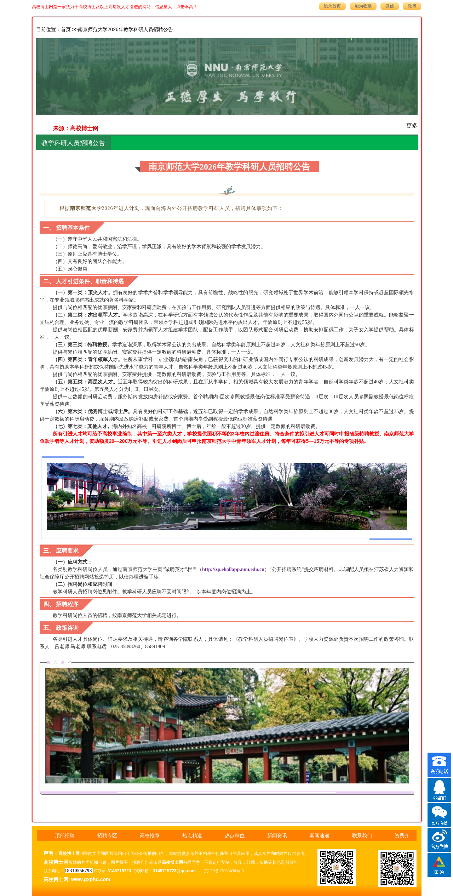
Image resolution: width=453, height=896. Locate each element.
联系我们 (362, 835)
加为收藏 (363, 6)
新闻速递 (319, 835)
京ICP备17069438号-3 (224, 870)
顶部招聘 (65, 835)
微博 (412, 6)
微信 (389, 6)
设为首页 (332, 6)
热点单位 (235, 835)
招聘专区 (107, 835)
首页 (66, 29)
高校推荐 (150, 835)
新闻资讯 (277, 835)
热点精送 (192, 835)
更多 (412, 125)
